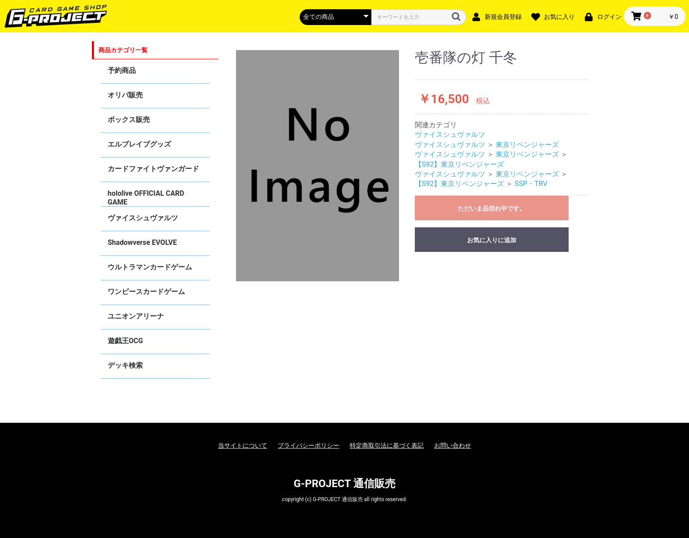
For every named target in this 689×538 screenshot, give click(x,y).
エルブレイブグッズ (139, 144)
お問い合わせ (452, 445)
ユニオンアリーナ (136, 316)
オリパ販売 (125, 95)
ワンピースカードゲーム (146, 291)
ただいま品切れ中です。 (492, 208)
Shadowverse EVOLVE (142, 242)
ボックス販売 (129, 119)
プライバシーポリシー (308, 445)
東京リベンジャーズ (527, 144)
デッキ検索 (125, 365)
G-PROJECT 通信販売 (344, 483)
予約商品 (122, 70)
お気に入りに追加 (491, 240)
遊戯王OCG (125, 341)
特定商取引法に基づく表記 (387, 445)
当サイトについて (242, 445)
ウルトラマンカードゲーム (150, 267)
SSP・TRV (531, 183)
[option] (317, 166)
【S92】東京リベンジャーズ (459, 164)
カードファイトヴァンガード (153, 169)
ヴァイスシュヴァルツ (143, 218)
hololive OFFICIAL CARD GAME (146, 197)
